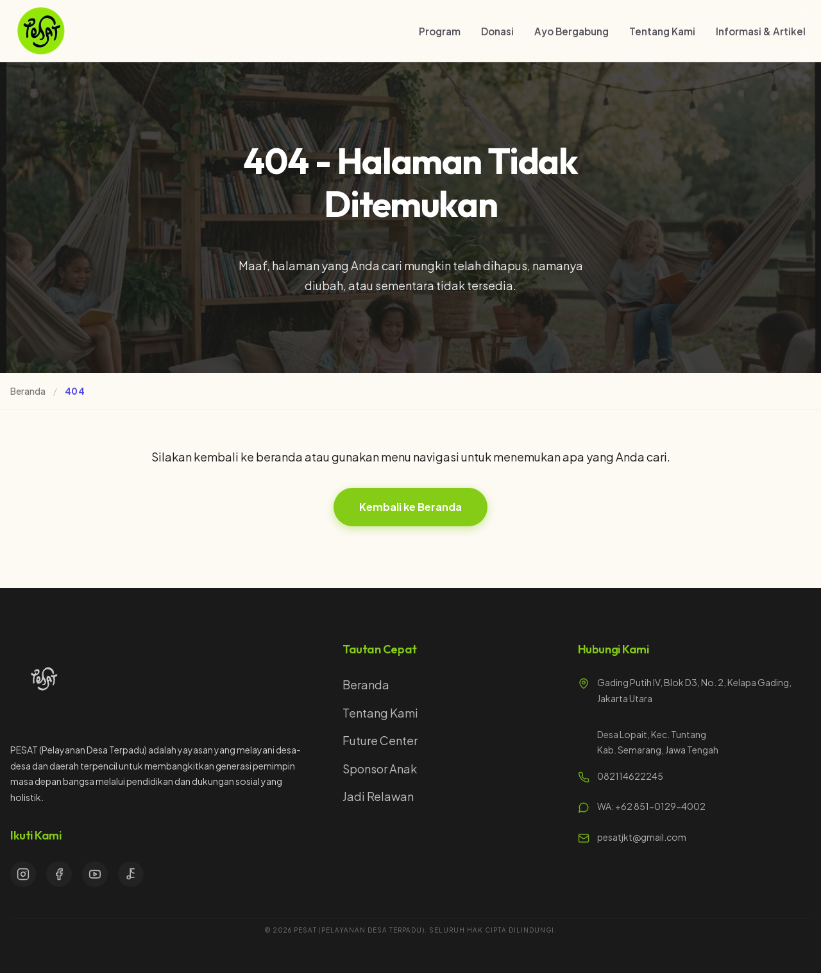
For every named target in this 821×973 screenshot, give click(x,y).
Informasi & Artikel (761, 31)
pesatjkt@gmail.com (641, 837)
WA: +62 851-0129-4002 (651, 806)
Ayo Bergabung (571, 31)
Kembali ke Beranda (410, 506)
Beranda (28, 391)
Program (440, 31)
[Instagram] (23, 874)
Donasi (497, 31)
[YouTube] (95, 874)
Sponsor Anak (380, 768)
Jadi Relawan (378, 796)
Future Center (380, 740)
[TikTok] (131, 874)
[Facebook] (59, 874)
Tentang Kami (662, 31)
